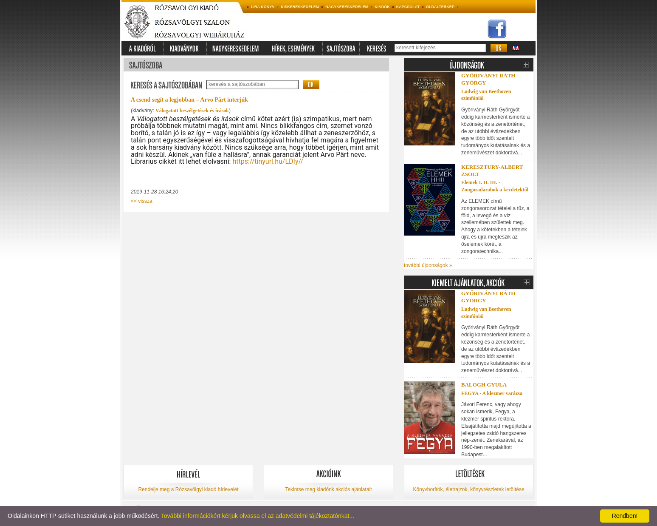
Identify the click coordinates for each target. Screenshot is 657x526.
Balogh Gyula (484, 384)
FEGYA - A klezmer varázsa (491, 393)
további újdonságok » (428, 265)
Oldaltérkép (440, 7)
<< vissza (141, 201)
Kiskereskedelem (300, 7)
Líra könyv (262, 7)
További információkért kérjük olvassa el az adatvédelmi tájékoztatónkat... (257, 515)
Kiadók (382, 7)
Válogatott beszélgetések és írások (192, 111)
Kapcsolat (408, 7)
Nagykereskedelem (346, 7)
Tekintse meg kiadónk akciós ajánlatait (328, 489)
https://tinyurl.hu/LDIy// (267, 161)
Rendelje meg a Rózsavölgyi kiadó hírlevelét (188, 489)
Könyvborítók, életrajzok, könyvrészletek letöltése (468, 489)
